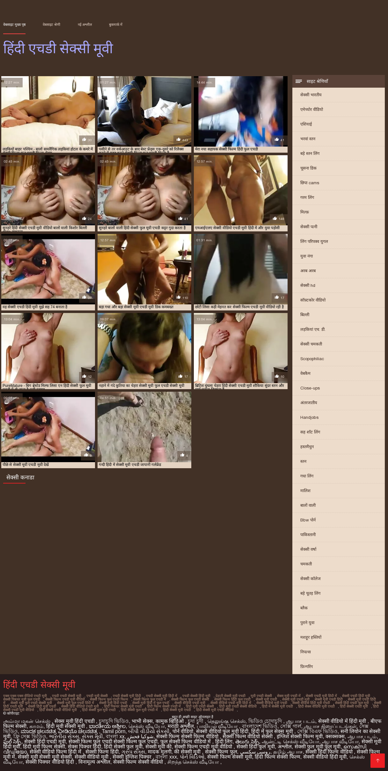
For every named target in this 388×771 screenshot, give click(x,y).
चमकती (306, 564)
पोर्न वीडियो (182, 731)
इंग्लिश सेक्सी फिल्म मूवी (300, 736)
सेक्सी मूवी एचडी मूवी (296, 699)
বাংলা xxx (166, 757)
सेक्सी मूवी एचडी (266, 699)
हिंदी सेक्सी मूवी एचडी (177, 710)
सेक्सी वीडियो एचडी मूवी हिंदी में (230, 703)
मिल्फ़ (304, 212)
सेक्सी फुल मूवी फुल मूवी (318, 746)
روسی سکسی (255, 751)
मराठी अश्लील (181, 726)
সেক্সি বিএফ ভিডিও (317, 731)
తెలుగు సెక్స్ (247, 741)
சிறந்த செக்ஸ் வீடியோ (193, 762)
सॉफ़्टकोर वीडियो (313, 300)
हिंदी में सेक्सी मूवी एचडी (277, 706)
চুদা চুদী (196, 721)
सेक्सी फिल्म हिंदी (102, 751)
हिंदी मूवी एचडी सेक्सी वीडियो (238, 706)
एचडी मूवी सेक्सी (97, 696)
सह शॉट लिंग (310, 432)
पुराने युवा (307, 622)
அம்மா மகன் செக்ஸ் (27, 721)
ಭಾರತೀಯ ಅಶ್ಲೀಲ (107, 726)
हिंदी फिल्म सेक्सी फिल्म (277, 757)
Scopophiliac (312, 358)
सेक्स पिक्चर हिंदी (84, 746)
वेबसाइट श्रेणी (51, 24)
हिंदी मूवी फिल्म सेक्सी (44, 746)
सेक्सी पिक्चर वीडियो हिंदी (51, 762)
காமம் (36, 726)
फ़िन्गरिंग (306, 666)
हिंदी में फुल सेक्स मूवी (272, 731)
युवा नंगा (306, 256)
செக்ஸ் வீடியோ (146, 726)
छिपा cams (309, 182)
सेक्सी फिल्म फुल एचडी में (149, 699)
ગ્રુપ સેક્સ (133, 751)
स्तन (303, 461)
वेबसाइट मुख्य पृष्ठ (14, 24)
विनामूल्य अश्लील (94, 762)
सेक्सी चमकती (311, 344)
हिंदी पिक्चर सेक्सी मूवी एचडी (123, 706)
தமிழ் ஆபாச (288, 751)
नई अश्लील (85, 24)
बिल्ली (304, 314)
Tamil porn (114, 731)
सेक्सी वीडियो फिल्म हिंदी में (56, 751)
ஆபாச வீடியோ (340, 741)
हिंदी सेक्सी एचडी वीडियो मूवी (58, 710)
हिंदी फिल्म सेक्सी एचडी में (164, 706)
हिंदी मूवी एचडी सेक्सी (200, 706)
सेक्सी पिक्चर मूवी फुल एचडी (21, 699)
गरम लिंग (307, 197)
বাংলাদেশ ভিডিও (259, 726)
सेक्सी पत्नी (308, 226)
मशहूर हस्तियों (310, 637)
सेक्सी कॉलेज (310, 578)
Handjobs (309, 417)
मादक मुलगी (159, 751)
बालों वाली (308, 505)
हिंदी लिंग (223, 741)
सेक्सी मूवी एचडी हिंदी (329, 699)
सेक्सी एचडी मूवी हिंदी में (321, 696)
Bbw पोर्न (308, 520)
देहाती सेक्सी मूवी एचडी (230, 696)
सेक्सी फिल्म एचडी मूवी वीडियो (65, 699)
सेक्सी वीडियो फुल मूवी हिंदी (222, 731)
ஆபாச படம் (300, 721)
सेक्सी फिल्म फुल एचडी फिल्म (109, 699)
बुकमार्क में (115, 24)
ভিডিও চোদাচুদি (265, 721)
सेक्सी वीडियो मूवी (92, 757)
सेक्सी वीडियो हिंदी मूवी (325, 757)
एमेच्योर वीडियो (311, 109)
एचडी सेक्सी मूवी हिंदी (127, 696)
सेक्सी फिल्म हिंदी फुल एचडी (232, 699)
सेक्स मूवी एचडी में (289, 696)
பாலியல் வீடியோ (218, 726)
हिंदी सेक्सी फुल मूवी (123, 746)
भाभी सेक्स (142, 721)
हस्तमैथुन (307, 446)
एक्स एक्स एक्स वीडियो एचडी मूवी (25, 696)
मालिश (305, 490)
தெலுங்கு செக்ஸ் (226, 721)
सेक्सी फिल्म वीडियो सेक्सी (248, 736)
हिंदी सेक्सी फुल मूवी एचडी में (139, 710)
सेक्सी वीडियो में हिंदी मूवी (343, 721)
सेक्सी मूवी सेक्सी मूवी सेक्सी (45, 757)
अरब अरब (308, 270)
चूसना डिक (308, 168)
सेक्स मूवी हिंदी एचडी (75, 721)
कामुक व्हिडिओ (170, 721)
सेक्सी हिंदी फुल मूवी (256, 746)
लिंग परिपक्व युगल (314, 241)
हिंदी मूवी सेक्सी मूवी (66, 726)
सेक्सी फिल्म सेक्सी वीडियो (139, 762)
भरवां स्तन (307, 138)
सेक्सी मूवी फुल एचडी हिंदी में (75, 703)
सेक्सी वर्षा (308, 549)
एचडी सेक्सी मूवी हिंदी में (161, 696)
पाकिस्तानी (308, 534)
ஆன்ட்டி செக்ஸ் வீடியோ (290, 741)
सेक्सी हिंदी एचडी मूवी (44, 741)
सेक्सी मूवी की (158, 746)
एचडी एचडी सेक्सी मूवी (66, 696)
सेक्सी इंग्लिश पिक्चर (133, 757)
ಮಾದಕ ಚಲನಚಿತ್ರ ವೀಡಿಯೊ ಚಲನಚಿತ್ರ (60, 731)
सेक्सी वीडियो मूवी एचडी (271, 703)
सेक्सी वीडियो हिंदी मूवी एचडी (311, 703)
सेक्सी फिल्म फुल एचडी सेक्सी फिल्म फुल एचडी (113, 741)
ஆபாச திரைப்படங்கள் (330, 726)
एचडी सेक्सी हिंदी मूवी (196, 696)
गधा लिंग (306, 476)
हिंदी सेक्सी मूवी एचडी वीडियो (215, 710)
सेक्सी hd (307, 285)
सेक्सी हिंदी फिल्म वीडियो (329, 751)
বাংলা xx (115, 736)
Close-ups (310, 388)
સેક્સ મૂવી (92, 736)
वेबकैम (305, 373)
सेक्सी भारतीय (311, 94)
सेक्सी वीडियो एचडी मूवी (189, 703)
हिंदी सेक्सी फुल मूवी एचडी (99, 710)
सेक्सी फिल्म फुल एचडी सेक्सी (190, 699)
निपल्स (305, 652)
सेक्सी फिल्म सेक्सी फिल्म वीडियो (188, 736)
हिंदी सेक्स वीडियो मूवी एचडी (316, 706)
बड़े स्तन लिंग (309, 153)
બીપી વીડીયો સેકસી (149, 731)
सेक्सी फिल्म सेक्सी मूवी (229, 757)
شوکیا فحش (140, 736)
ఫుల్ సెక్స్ (12, 741)
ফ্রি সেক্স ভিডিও (29, 736)
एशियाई (306, 124)
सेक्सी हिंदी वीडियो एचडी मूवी (80, 706)
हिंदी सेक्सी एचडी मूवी (354, 706)
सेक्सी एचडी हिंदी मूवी (356, 696)
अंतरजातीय (308, 402)
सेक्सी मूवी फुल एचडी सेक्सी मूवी (31, 703)
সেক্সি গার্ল (290, 726)
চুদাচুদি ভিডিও (114, 721)
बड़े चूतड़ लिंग (310, 593)
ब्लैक (304, 608)
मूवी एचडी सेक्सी (261, 696)
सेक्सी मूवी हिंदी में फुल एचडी (150, 703)
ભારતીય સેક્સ (64, 736)
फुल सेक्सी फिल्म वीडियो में (186, 741)
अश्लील (285, 746)
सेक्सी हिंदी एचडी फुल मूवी (352, 703)
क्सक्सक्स (335, 736)
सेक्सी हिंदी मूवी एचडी (42, 706)
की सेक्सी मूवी (188, 751)
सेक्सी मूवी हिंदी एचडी (113, 703)
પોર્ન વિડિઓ (192, 757)
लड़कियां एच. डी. (313, 329)
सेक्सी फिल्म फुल (221, 751)
